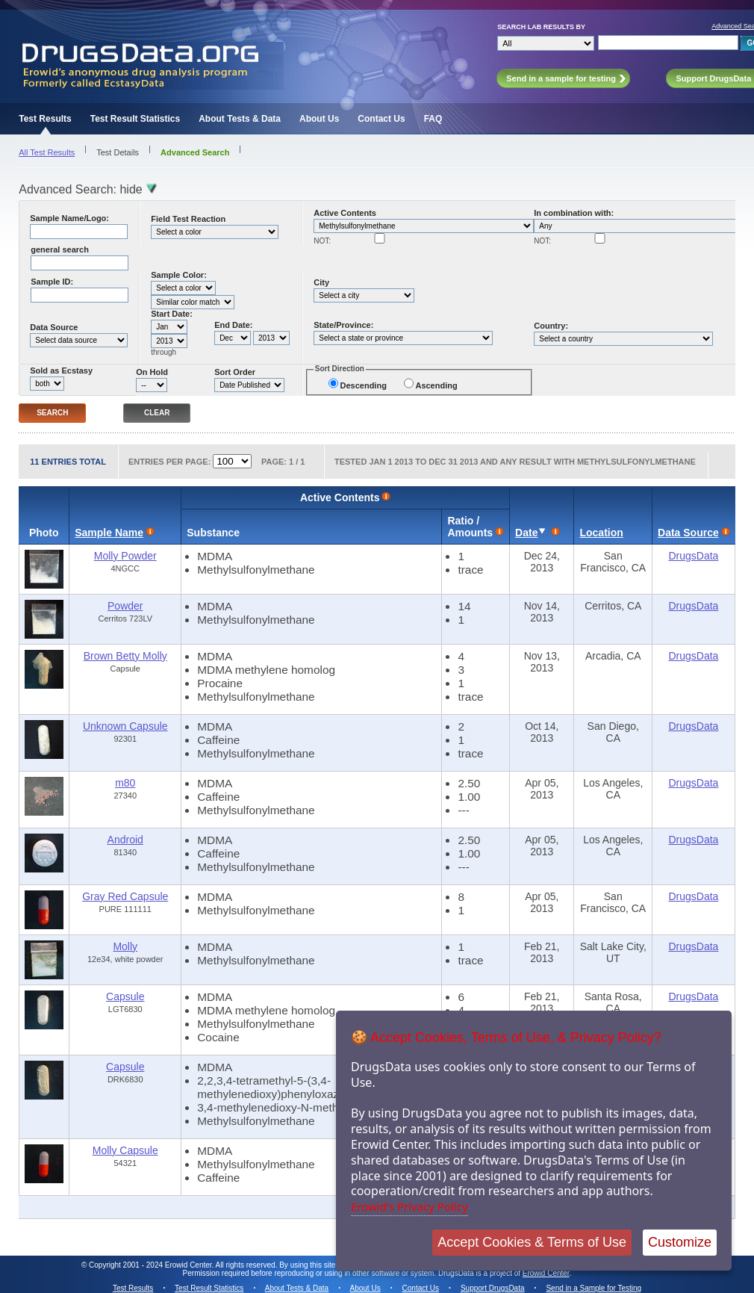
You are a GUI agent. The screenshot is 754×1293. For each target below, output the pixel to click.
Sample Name (109, 533)
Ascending (436, 385)
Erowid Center (546, 1273)
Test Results (45, 119)
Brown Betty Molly (125, 656)
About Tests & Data (240, 119)
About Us (319, 119)
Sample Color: (179, 274)
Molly (125, 946)
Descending (363, 385)
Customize (679, 1242)
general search (60, 249)
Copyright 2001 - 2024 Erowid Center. (151, 1265)
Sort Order (234, 372)
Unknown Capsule (125, 726)
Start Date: (172, 313)
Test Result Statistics (135, 119)
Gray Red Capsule (125, 896)
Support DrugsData (493, 1288)
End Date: (233, 324)
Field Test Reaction (188, 218)
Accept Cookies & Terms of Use (531, 1242)
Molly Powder (125, 556)
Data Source (54, 327)
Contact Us (381, 119)
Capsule (125, 996)
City (321, 282)
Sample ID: (52, 281)
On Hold (152, 372)
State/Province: (343, 324)
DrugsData (693, 556)
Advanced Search (195, 152)
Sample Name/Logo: (69, 218)
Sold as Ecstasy (61, 370)
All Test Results (47, 152)
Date (526, 533)
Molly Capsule (125, 1150)
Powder (125, 606)
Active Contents (345, 212)
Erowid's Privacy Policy (409, 1206)
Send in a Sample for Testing (593, 1288)
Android (125, 840)
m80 (125, 783)
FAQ (433, 119)
